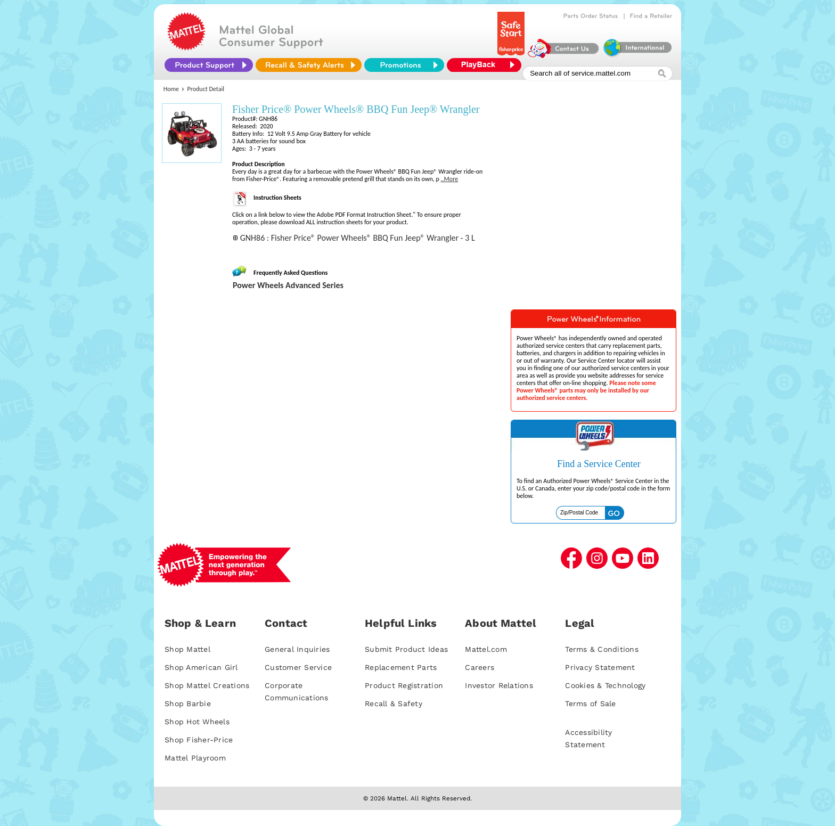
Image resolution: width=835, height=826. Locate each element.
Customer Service (298, 667)
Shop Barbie (188, 703)
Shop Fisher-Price (199, 739)
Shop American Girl (201, 667)
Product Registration (404, 685)
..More (449, 179)
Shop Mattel (187, 649)
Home (171, 89)
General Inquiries (297, 649)
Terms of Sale (590, 703)
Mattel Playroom (195, 758)
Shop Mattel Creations (207, 685)
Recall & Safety (393, 703)
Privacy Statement (600, 667)
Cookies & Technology (605, 685)
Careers (479, 667)
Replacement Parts (401, 667)
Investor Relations (499, 685)
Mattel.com (486, 649)
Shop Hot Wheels (197, 721)
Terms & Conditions (601, 649)
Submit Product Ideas (406, 649)
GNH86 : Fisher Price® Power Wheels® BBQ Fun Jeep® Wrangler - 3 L (357, 238)
